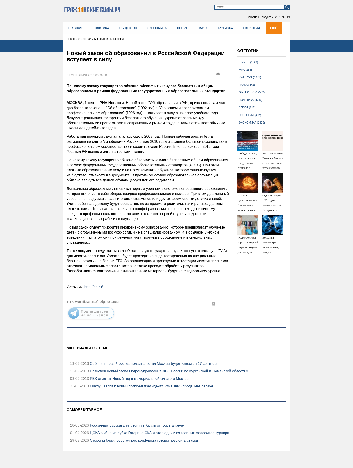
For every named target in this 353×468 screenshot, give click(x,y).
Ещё (273, 28)
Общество (128, 28)
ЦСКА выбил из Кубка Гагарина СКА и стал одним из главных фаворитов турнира (159, 433)
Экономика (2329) (252, 122)
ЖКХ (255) (245, 69)
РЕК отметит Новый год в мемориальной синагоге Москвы (139, 379)
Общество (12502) (252, 92)
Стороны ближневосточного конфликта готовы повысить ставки (143, 440)
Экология (251, 28)
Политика (101, 28)
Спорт (182, 28)
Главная (75, 28)
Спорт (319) (247, 107)
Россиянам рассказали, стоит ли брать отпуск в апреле (136, 425)
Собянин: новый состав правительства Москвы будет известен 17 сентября (153, 364)
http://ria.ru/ (93, 287)
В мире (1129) (248, 62)
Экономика (157, 28)
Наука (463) (247, 84)
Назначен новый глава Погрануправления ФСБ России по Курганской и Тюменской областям (168, 371)
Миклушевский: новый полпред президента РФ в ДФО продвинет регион (151, 386)
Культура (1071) (250, 77)
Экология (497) (250, 115)
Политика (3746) (250, 100)
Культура (225, 28)
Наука (203, 28)
